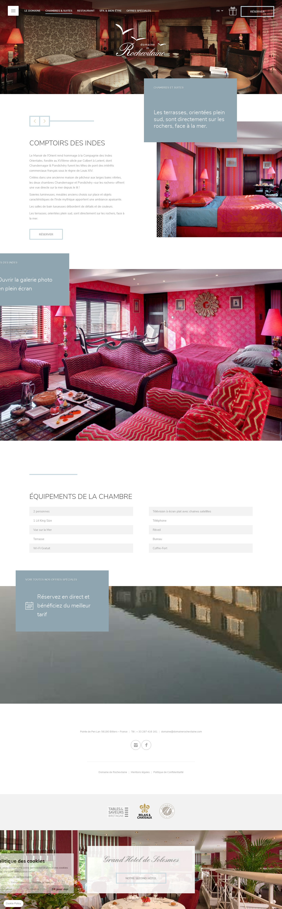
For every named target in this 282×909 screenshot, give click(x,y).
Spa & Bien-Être (110, 11)
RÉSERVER (257, 12)
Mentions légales (140, 772)
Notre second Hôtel (141, 878)
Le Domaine (32, 11)
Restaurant (86, 11)
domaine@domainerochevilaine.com (181, 731)
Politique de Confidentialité (168, 772)
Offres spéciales (139, 11)
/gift (232, 9)
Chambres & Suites (58, 11)
